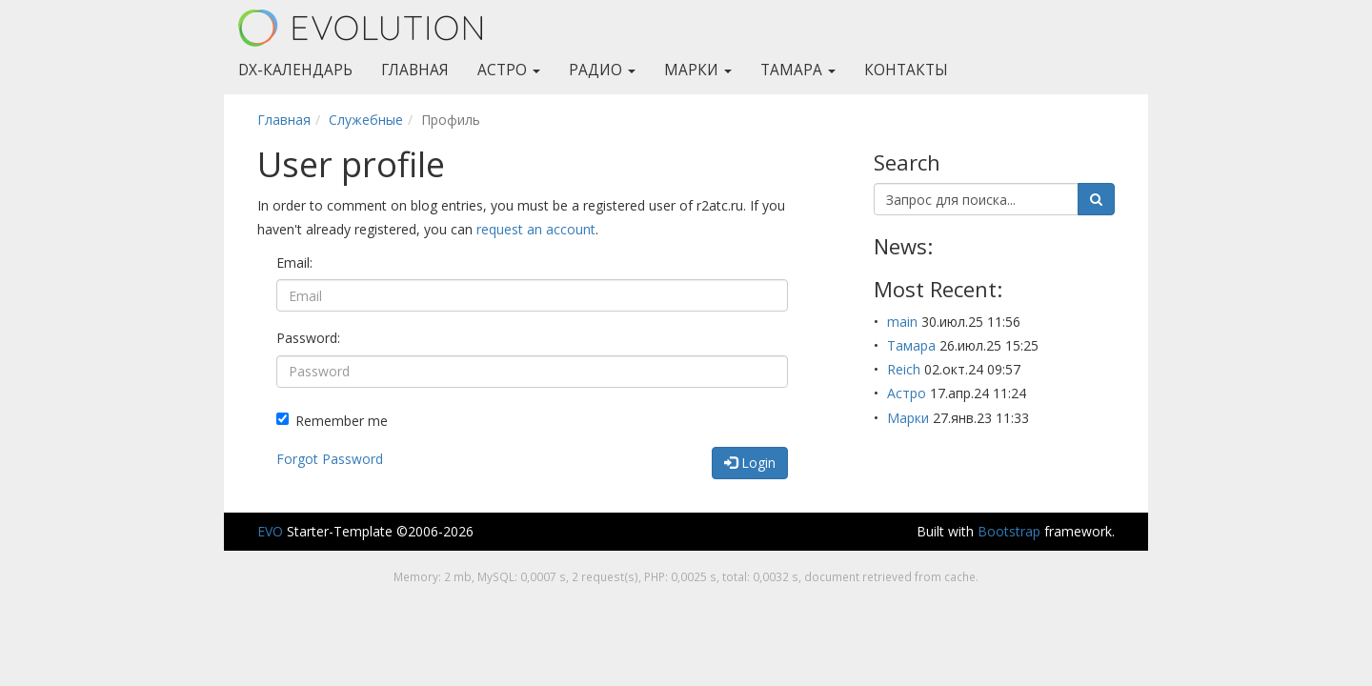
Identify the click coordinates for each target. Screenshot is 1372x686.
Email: (294, 262)
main (902, 322)
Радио (602, 70)
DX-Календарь (295, 70)
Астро (508, 70)
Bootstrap (1009, 531)
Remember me (332, 421)
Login (750, 463)
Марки (698, 70)
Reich (903, 369)
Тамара (798, 70)
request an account (535, 229)
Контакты (906, 70)
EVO (270, 531)
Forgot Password (329, 459)
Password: (308, 338)
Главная (415, 70)
